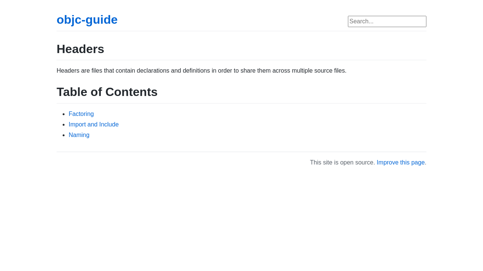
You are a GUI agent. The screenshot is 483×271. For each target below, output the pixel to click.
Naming (79, 135)
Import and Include (94, 124)
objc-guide (87, 19)
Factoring (81, 114)
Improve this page (401, 162)
